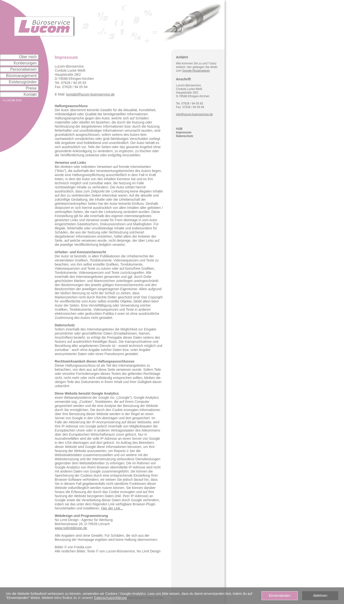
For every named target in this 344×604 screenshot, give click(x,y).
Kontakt (30, 94)
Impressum (183, 132)
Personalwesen (23, 69)
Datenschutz (184, 136)
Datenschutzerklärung (110, 598)
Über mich (28, 57)
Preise (31, 88)
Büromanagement (21, 76)
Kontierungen (25, 63)
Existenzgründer (23, 82)
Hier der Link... (112, 508)
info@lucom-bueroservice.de (194, 114)
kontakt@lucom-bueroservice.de (90, 94)
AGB (179, 128)
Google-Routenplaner (196, 70)
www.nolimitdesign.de (71, 528)
